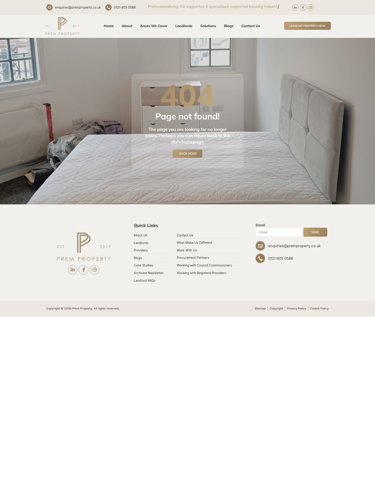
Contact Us (250, 26)
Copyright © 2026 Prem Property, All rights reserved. (83, 308)
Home (109, 26)
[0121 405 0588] (108, 7)
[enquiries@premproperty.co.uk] (49, 7)
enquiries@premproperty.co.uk (78, 7)
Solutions (208, 26)
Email (260, 225)
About (127, 26)
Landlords (183, 26)
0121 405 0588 (125, 7)
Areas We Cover (154, 26)
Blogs (229, 26)
